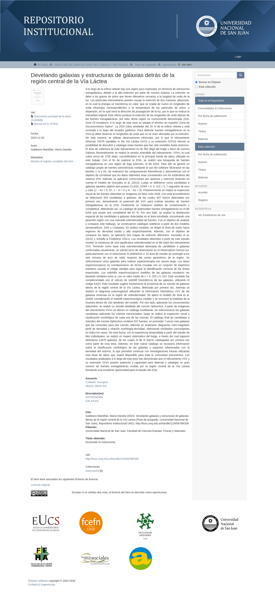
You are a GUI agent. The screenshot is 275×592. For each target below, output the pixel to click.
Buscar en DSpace (208, 82)
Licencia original (40, 484)
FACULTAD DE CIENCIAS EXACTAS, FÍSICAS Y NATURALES (91, 64)
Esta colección (205, 86)
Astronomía (169, 64)
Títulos (202, 131)
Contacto (33, 584)
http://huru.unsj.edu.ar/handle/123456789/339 (112, 458)
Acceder (203, 192)
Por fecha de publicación (212, 115)
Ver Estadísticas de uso (211, 215)
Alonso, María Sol (96, 385)
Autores (202, 123)
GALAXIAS (92, 400)
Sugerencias (48, 584)
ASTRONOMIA (94, 397)
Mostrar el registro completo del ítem (52, 161)
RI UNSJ (43, 64)
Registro (203, 200)
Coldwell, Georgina (97, 382)
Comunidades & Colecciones (215, 108)
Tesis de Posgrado (145, 64)
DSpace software (38, 580)
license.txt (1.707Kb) (44, 123)
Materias (203, 139)
